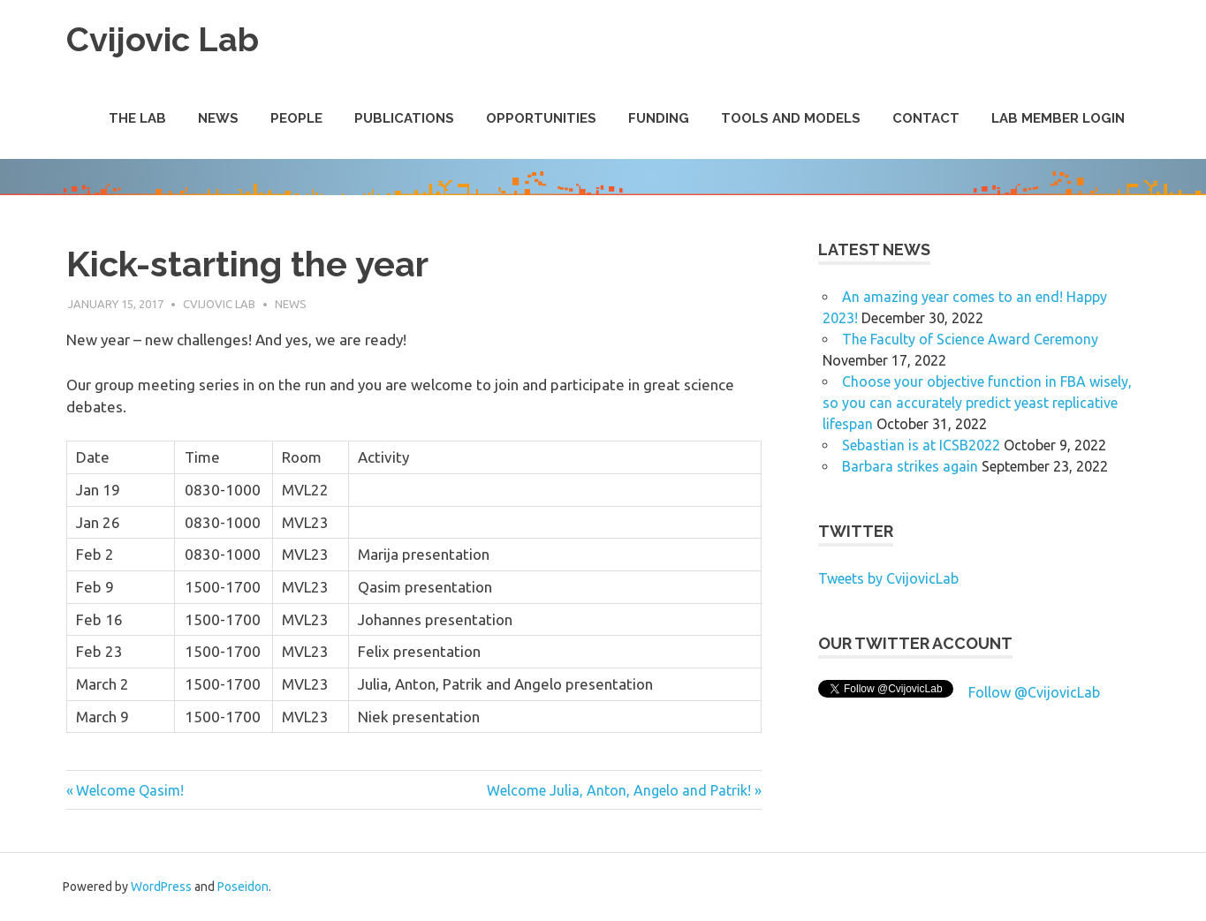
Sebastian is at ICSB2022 (921, 445)
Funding (658, 118)
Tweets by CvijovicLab (888, 578)
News (218, 118)
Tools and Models (791, 118)
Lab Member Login (1058, 118)
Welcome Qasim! (129, 790)
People (296, 118)
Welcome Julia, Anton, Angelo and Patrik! (619, 790)
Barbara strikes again (910, 466)
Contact (925, 118)
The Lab (137, 118)
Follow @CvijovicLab (1034, 692)
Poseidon (243, 886)
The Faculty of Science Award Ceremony (970, 339)
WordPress (161, 886)
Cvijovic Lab (162, 39)
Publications (404, 118)
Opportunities (541, 118)
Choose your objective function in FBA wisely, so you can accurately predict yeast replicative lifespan (977, 403)
